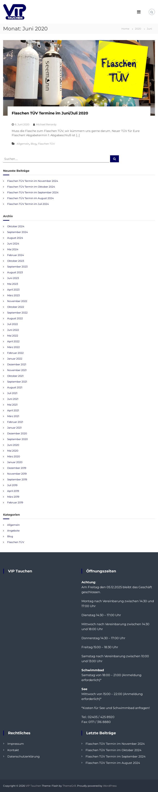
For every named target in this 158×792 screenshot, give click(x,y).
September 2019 (17, 479)
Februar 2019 (15, 502)
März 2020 (13, 456)
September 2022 (17, 312)
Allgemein (23, 143)
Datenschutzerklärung (23, 756)
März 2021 (13, 416)
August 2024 (15, 237)
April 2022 (13, 341)
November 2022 (17, 301)
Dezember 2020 (17, 433)
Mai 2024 (12, 249)
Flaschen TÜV (46, 143)
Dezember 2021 (16, 364)
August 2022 (15, 318)
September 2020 (17, 439)
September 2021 (17, 381)
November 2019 (17, 473)
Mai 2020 (12, 450)
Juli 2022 (12, 324)
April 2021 (13, 410)
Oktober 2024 (15, 226)
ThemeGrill (69, 785)
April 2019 (13, 490)
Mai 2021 (12, 404)
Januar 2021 (14, 427)
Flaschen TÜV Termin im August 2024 (30, 198)
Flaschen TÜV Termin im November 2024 (32, 180)
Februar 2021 (15, 421)
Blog (33, 143)
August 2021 (14, 387)
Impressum (15, 744)
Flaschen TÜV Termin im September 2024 (32, 192)
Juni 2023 (13, 278)
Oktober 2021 (15, 375)
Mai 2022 (12, 335)
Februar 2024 (15, 255)
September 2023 (17, 266)
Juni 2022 (13, 329)
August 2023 (15, 272)
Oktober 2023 (15, 260)
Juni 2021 (12, 398)
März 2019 (13, 496)
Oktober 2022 (15, 306)
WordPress (110, 785)
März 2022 (13, 347)
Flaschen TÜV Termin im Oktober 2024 (31, 186)
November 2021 (17, 370)
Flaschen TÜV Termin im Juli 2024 (28, 203)
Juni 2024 (13, 243)
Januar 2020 (14, 462)
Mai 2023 (12, 283)
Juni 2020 (13, 444)
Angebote (13, 530)
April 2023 (13, 289)
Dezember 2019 (16, 467)
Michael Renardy (46, 124)
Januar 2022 (14, 358)
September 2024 (17, 232)
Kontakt (13, 750)
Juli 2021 (12, 393)
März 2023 (13, 295)
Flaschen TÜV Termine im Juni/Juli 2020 (50, 113)
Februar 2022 (15, 352)
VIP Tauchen (33, 785)
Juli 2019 (12, 485)
